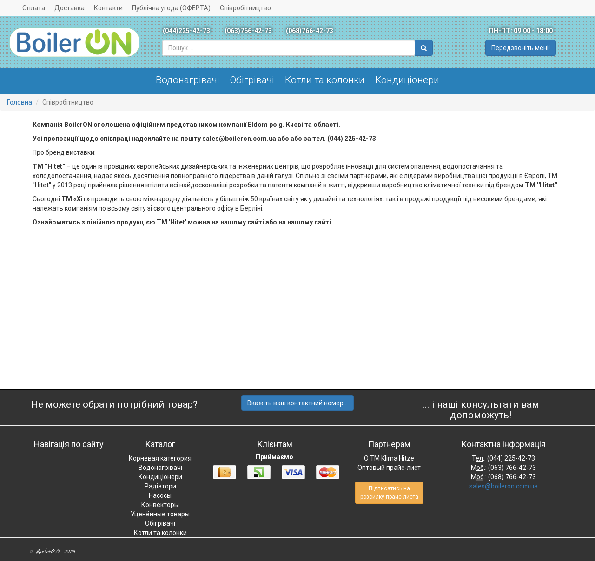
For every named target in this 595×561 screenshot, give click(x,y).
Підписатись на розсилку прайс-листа (389, 492)
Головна (19, 102)
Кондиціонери (407, 80)
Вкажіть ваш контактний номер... (297, 403)
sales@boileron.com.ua (503, 486)
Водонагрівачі (187, 80)
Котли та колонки (324, 80)
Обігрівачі (252, 80)
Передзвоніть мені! (520, 48)
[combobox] (288, 48)
